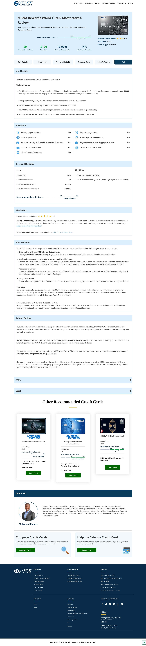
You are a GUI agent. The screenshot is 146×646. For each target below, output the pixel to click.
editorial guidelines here (62, 232)
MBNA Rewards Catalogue (39, 254)
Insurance (42, 62)
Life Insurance (38, 591)
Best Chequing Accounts (108, 575)
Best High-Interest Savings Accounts (111, 578)
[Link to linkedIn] (118, 604)
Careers (69, 626)
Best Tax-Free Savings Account (109, 584)
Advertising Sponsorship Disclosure (77, 614)
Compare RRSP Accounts (108, 588)
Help (35, 607)
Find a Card (86, 550)
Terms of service (72, 607)
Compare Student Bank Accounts (110, 591)
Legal (18, 391)
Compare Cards (25, 550)
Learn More (33, 473)
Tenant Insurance (39, 581)
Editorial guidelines (72, 620)
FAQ (123, 62)
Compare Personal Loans (74, 578)
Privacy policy (71, 610)
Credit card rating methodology (29, 226)
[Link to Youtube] (110, 604)
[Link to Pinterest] (122, 604)
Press (69, 623)
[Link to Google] (114, 604)
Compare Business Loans (74, 581)
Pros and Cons (84, 62)
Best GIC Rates (105, 581)
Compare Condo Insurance (41, 578)
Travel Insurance (38, 588)
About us (70, 604)
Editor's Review (104, 62)
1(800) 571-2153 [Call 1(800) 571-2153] (111, 626)
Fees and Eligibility (63, 62)
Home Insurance (38, 575)
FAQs (18, 380)
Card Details (23, 62)
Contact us (70, 617)
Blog (35, 604)
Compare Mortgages (73, 575)
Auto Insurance (38, 584)
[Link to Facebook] (102, 604)
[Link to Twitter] (106, 604)
